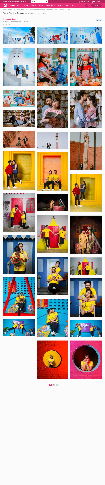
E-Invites (66, 5)
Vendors (33, 5)
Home (5, 9)
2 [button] (53, 385)
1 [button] (50, 385)
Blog (59, 5)
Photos (41, 5)
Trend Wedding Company (57, 9)
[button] (57, 385)
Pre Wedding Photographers (21, 9)
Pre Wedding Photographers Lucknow (40, 9)
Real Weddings (50, 5)
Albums (68, 9)
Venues (25, 5)
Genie (73, 5)
